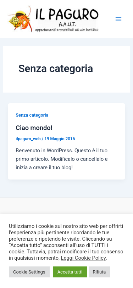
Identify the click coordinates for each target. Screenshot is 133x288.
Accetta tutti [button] (70, 272)
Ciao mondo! (34, 127)
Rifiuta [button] (99, 272)
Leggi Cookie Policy (83, 258)
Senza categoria (32, 115)
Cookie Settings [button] (29, 272)
